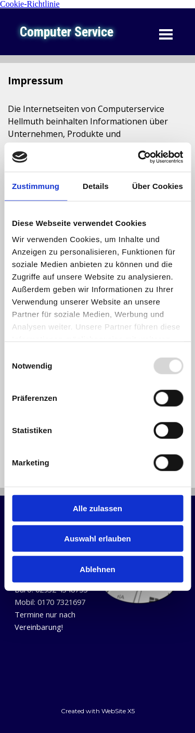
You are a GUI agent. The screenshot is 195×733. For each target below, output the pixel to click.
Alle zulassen (97, 507)
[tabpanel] (56, 595)
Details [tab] (96, 185)
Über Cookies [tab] (157, 185)
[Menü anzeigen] (165, 34)
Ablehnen (97, 568)
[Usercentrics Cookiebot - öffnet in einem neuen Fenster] (139, 157)
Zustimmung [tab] (35, 185)
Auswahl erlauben (97, 538)
